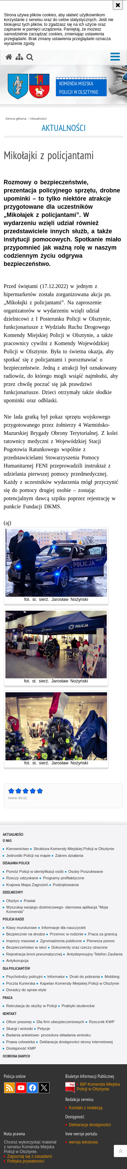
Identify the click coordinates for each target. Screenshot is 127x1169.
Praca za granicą (102, 934)
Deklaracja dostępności (90, 1124)
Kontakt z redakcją (85, 1107)
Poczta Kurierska (20, 983)
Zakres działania (69, 855)
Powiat (29, 901)
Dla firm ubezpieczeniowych (60, 1022)
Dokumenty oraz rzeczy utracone (79, 947)
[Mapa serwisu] (19, 57)
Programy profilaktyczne (63, 878)
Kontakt (10, 1013)
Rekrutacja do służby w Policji (31, 1006)
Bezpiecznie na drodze (25, 934)
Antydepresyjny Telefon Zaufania (95, 954)
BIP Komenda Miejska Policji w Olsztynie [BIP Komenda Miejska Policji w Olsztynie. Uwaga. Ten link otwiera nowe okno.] (98, 1086)
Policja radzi (13, 918)
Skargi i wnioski (19, 1029)
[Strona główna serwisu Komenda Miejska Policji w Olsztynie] (8, 57)
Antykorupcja (17, 961)
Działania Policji (16, 862)
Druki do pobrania (84, 977)
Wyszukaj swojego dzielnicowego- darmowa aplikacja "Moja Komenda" (57, 909)
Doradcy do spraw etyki (26, 990)
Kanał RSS (9, 1087)
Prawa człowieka (20, 1042)
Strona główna (15, 118)
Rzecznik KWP (101, 1022)
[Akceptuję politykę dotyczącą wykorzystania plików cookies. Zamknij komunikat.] (118, 5)
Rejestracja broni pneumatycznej (34, 954)
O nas (7, 840)
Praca (8, 997)
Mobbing (112, 977)
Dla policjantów (16, 968)
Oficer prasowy (19, 1022)
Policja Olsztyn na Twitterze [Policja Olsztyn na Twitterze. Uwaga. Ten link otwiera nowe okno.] (44, 1087)
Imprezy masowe (20, 941)
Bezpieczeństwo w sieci (26, 947)
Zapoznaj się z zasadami (29, 1156)
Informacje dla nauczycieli (64, 928)
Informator (56, 977)
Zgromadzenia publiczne (61, 941)
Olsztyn (12, 901)
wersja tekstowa (83, 1142)
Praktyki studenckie (78, 1006)
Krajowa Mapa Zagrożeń (27, 885)
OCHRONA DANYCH (16, 1055)
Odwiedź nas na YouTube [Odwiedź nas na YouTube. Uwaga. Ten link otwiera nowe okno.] (21, 1087)
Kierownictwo (17, 849)
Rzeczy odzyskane (22, 878)
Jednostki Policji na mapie (28, 855)
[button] (115, 56)
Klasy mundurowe (21, 928)
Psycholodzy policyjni (24, 977)
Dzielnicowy (13, 892)
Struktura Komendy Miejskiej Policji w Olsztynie (74, 849)
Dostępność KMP (21, 1048)
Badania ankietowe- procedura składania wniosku (48, 1035)
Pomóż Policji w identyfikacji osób (34, 871)
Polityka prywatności (25, 1161)
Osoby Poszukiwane (85, 871)
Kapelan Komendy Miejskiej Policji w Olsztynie (79, 983)
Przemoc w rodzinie (66, 934)
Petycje (44, 1029)
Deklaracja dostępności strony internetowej (76, 1042)
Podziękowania (66, 885)
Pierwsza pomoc (101, 941)
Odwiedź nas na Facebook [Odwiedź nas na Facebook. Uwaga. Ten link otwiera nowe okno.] (32, 1087)
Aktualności (38, 118)
